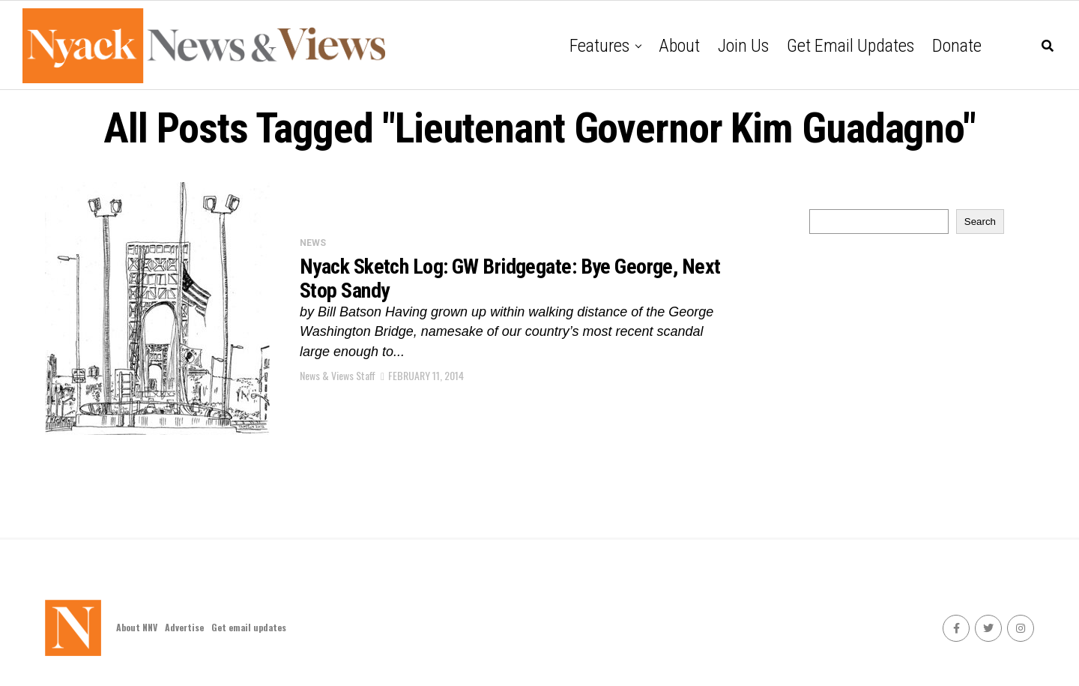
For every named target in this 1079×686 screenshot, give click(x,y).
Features (599, 45)
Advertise (184, 627)
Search (980, 221)
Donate (957, 45)
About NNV (136, 627)
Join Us (743, 45)
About (679, 45)
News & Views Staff (337, 375)
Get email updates (850, 45)
